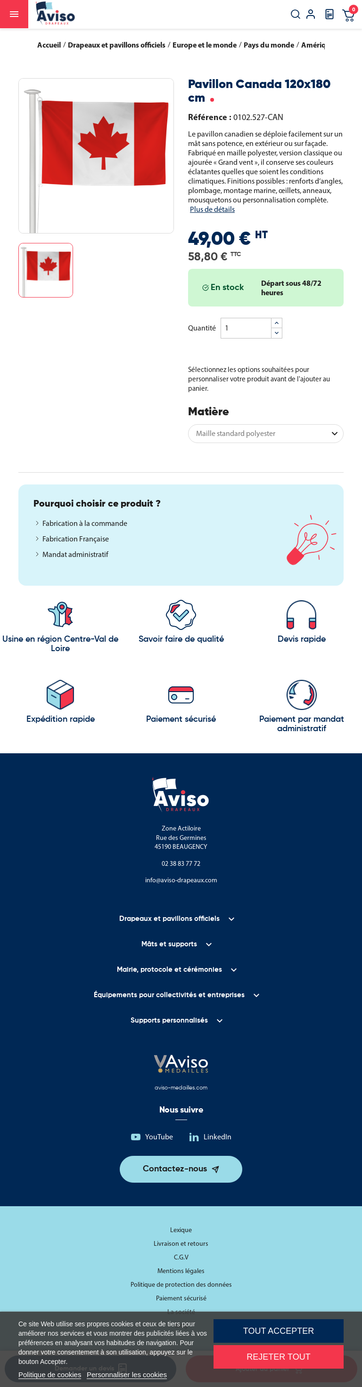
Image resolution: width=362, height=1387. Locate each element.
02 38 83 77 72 (181, 864)
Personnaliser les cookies (127, 1375)
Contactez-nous (175, 1169)
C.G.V (181, 1257)
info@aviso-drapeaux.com (181, 880)
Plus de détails (212, 209)
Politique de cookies (49, 1375)
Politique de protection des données (181, 1285)
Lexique (181, 1230)
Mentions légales (181, 1271)
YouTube (159, 1136)
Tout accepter (278, 1331)
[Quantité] (246, 328)
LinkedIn (217, 1136)
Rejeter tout (278, 1357)
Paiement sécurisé (181, 1298)
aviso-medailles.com (181, 1088)
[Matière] (266, 433)
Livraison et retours (181, 1244)
